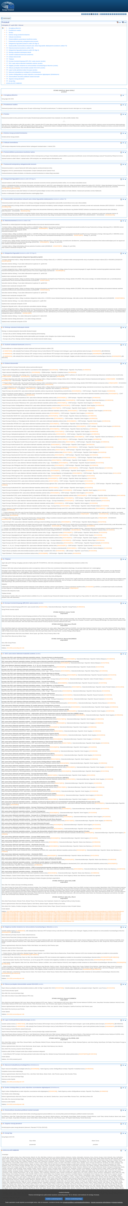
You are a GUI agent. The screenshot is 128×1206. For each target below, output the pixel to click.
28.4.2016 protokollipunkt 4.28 (64, 914)
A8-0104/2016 (94, 455)
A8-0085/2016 (100, 405)
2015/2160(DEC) (67, 532)
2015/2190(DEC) (60, 434)
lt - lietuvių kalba (107, 14)
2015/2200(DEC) (113, 393)
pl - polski (114, 14)
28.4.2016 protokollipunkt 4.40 (29, 917)
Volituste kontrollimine (15, 37)
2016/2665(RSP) (96, 351)
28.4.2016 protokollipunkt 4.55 (46, 920)
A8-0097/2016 (118, 436)
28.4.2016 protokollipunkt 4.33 (29, 915)
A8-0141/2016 (92, 550)
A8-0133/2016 (98, 535)
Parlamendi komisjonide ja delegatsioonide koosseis (23, 41)
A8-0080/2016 (111, 391)
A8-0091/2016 (106, 421)
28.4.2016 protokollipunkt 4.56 (63, 920)
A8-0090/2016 (93, 418)
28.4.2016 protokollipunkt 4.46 (12, 918)
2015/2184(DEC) (54, 493)
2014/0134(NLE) (56, 526)
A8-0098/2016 (97, 439)
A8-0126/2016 (40, 519)
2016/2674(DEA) (119, 298)
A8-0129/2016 (110, 530)
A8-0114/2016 (88, 481)
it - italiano (103, 14)
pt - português (116, 14)
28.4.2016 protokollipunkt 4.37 (97, 915)
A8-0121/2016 (105, 500)
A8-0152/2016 (76, 553)
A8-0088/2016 (89, 413)
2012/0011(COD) (25, 211)
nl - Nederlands (112, 14)
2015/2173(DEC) (53, 487)
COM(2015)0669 (110, 379)
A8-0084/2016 (96, 403)
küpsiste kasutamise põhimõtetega (100, 1204)
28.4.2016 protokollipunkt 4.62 (46, 921)
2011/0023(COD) (6, 207)
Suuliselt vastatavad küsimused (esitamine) (21, 54)
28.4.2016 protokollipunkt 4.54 (29, 920)
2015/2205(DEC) (76, 391)
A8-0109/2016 (108, 468)
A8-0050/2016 (80, 607)
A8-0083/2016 (109, 400)
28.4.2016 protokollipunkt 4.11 (15, 911)
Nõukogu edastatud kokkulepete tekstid (20, 52)
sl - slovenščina (122, 14)
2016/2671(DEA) (44, 280)
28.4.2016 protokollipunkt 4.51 (97, 918)
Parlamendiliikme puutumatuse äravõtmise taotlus (23, 39)
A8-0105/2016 (106, 457)
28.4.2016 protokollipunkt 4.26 (29, 914)
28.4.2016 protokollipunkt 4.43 (80, 917)
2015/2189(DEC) (71, 421)
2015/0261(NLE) (25, 376)
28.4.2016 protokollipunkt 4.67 (15, 1082)
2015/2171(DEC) (53, 481)
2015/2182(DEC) (55, 476)
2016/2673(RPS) (78, 235)
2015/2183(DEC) (59, 455)
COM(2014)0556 (113, 383)
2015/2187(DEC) (65, 405)
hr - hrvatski (101, 14)
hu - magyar (108, 14)
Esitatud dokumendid (15, 57)
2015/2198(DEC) (54, 429)
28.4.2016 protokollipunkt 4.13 (49, 911)
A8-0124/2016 (11, 510)
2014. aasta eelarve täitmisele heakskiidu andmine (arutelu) (25, 63)
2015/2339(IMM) (43, 553)
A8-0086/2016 (90, 408)
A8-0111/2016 (117, 473)
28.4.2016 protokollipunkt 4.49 (63, 918)
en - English (95, 14)
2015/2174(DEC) (60, 449)
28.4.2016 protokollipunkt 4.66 (15, 1014)
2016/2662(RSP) (116, 356)
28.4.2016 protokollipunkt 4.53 (12, 920)
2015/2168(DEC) (55, 444)
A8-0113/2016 (92, 478)
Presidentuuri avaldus (15, 30)
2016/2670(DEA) (6, 261)
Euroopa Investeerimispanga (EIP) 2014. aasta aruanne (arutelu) (27, 61)
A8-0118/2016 (89, 493)
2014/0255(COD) (6, 384)
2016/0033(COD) (6, 519)
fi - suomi (124, 14)
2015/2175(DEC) (59, 431)
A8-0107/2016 (99, 462)
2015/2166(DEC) (59, 465)
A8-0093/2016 (116, 426)
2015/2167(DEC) (71, 457)
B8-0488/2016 (34, 954)
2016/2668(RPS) (44, 242)
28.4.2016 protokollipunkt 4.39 (12, 917)
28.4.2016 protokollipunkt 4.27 (47, 914)
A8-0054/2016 (60, 376)
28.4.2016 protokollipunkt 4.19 (29, 913)
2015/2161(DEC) (69, 500)
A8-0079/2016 (64, 388)
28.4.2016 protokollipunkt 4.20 (46, 913)
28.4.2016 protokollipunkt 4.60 (12, 921)
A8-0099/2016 (105, 442)
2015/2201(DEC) (70, 400)
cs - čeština (86, 14)
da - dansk (87, 14)
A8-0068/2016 (39, 380)
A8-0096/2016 (95, 434)
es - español (84, 14)
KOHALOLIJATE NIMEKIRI (14, 83)
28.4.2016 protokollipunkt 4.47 (29, 918)
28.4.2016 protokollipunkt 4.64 (15, 648)
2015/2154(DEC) (71, 548)
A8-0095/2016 (94, 431)
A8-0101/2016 (109, 447)
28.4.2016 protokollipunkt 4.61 (29, 921)
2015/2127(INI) (43, 607)
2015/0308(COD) (6, 380)
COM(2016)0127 (74, 588)
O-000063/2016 (8, 356)
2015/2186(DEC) (58, 503)
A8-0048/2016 (86, 369)
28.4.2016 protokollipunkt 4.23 (97, 913)
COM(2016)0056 (102, 518)
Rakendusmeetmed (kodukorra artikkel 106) (21, 48)
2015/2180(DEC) (54, 413)
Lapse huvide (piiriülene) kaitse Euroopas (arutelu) (23, 70)
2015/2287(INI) (60, 550)
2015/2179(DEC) (56, 460)
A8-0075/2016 (49, 384)
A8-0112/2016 (90, 476)
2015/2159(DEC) (77, 473)
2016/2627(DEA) (27, 313)
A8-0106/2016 (91, 460)
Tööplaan (11, 59)
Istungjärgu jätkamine (15, 28)
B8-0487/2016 (92, 1054)
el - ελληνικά (93, 14)
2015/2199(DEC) (54, 423)
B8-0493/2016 (16, 973)
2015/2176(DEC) (56, 408)
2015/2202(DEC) (52, 478)
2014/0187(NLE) (75, 530)
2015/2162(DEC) (73, 468)
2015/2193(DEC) (67, 490)
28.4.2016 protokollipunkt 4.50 (80, 918)
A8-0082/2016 (96, 397)
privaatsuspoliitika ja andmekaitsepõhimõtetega (76, 1204)
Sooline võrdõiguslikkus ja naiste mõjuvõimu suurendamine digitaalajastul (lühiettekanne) (34, 74)
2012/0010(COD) (109, 215)
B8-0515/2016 (16, 188)
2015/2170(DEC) (61, 403)
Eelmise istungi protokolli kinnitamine (19, 34)
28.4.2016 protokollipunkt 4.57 (80, 920)
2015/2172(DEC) (70, 442)
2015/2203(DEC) (61, 545)
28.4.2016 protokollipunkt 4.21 (63, 913)
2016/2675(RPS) (57, 246)
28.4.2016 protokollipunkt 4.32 (12, 915)
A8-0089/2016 (92, 416)
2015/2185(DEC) (55, 470)
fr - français (97, 14)
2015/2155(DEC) (66, 540)
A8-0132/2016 (103, 532)
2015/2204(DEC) (81, 495)
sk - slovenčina (120, 14)
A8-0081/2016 (30, 395)
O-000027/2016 (8, 351)
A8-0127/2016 (102, 522)
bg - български (82, 14)
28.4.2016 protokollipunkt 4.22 (80, 913)
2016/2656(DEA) (6, 188)
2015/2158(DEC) (63, 462)
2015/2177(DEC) (67, 452)
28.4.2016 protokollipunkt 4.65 (15, 978)
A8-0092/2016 (93, 423)
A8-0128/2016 (90, 526)
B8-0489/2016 (114, 957)
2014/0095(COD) (30, 388)
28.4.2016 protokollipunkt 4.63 (65, 921)
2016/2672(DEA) (44, 290)
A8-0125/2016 (14, 515)
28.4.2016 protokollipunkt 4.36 (80, 915)
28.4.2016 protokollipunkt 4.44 (97, 917)
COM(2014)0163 (11, 388)
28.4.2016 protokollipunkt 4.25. (12, 914)
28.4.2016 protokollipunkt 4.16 (101, 911)
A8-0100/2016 (90, 444)
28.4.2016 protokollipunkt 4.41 (46, 917)
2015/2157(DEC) (64, 506)
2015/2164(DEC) (61, 397)
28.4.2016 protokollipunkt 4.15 (83, 911)
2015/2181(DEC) (89, 483)
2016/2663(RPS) (43, 228)
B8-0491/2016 (6, 964)
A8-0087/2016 (107, 410)
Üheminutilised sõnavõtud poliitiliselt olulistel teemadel (24, 76)
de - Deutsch (89, 14)
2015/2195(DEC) (100, 508)
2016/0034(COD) (103, 514)
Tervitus (11, 32)
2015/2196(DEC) (79, 436)
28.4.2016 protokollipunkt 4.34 (46, 915)
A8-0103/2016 (102, 452)
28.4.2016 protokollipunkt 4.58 (97, 920)
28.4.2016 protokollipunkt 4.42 (63, 917)
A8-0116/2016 (88, 487)
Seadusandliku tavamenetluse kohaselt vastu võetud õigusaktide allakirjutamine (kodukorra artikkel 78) (38, 46)
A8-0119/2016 (121, 495)
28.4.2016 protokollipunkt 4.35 (63, 915)
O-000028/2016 (8, 353)
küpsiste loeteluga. (117, 1204)
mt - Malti (110, 14)
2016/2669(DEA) (60, 270)
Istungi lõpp (12, 81)
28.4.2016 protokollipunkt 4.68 (15, 1104)
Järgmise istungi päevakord (16, 79)
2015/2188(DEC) (58, 418)
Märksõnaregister (6, 18)
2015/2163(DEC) (68, 543)
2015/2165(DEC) (68, 498)
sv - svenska (125, 14)
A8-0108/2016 (94, 465)
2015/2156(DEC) (72, 447)
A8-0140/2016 (107, 548)
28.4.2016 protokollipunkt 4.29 (81, 914)
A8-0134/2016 (102, 537)
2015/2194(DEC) (63, 535)
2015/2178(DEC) (62, 439)
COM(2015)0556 (6, 376)
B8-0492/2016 (97, 969)
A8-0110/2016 (89, 470)
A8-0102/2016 (94, 449)
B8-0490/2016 (108, 960)
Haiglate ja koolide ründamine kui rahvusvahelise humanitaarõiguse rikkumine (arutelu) (33, 65)
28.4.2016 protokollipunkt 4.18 (12, 913)
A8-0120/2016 (103, 498)
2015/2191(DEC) (72, 410)
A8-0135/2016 (100, 540)
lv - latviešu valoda (105, 14)
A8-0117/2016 (101, 490)
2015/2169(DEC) (67, 537)
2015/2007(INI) (54, 369)
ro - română (118, 14)
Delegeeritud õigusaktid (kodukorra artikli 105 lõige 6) (24, 43)
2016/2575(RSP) (83, 1054)
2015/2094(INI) (36, 372)
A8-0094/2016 (93, 429)
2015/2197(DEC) (53, 416)
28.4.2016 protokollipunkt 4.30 (98, 914)
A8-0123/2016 (104, 506)
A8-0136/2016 (105, 543)
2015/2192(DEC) (81, 426)
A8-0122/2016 (93, 503)
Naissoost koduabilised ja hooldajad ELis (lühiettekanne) (25, 72)
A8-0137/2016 (97, 545)
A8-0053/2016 (72, 372)
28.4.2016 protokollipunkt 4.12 (32, 911)
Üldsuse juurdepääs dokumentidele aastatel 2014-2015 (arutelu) (27, 68)
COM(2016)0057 (84, 514)
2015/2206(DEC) (65, 522)
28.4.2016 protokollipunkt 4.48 (46, 918)
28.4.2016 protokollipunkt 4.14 (66, 911)
